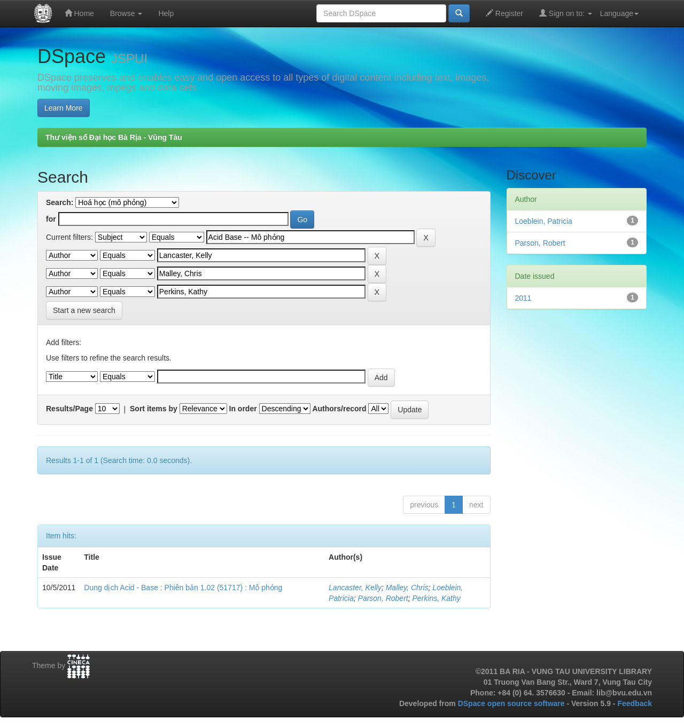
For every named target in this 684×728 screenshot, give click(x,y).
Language (619, 13)
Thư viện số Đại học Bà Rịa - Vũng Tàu (113, 137)
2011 (523, 298)
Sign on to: (565, 13)
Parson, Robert (383, 598)
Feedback (634, 703)
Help (166, 13)
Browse (126, 13)
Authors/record (339, 408)
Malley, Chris (407, 587)
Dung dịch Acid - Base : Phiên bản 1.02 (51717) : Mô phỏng (183, 587)
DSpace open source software (512, 703)
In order (243, 408)
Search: (59, 202)
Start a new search (84, 310)
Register (504, 13)
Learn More (63, 108)
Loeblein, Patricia (543, 221)
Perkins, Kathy (437, 598)
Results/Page (69, 408)
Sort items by (153, 408)
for (51, 219)
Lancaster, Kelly (355, 587)
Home (79, 13)
